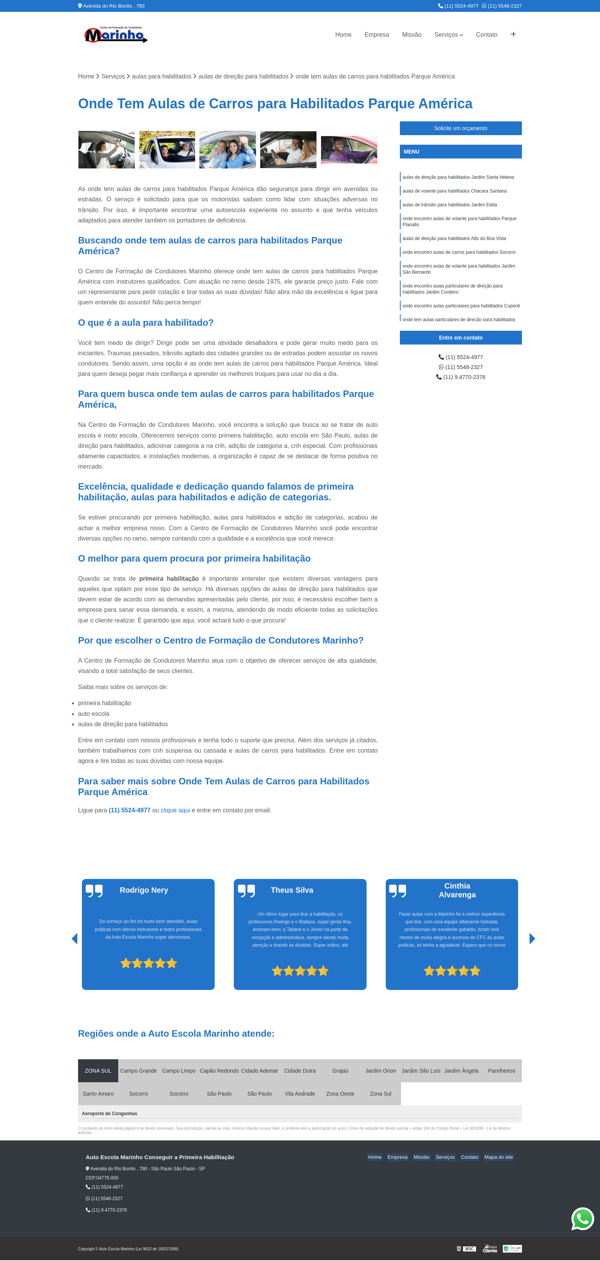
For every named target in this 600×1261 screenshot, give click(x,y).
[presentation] (63, 968)
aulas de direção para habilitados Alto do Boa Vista (454, 243)
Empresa (377, 34)
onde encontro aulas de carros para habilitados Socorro (459, 257)
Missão (412, 34)
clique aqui (175, 810)
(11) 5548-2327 (502, 6)
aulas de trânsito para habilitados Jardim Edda (450, 207)
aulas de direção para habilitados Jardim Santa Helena (458, 178)
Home (343, 34)
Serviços (446, 34)
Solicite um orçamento (461, 129)
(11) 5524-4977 (458, 6)
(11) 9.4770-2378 (461, 379)
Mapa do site (500, 1158)
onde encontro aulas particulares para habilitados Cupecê (461, 315)
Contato (486, 34)
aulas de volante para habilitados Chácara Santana (455, 192)
